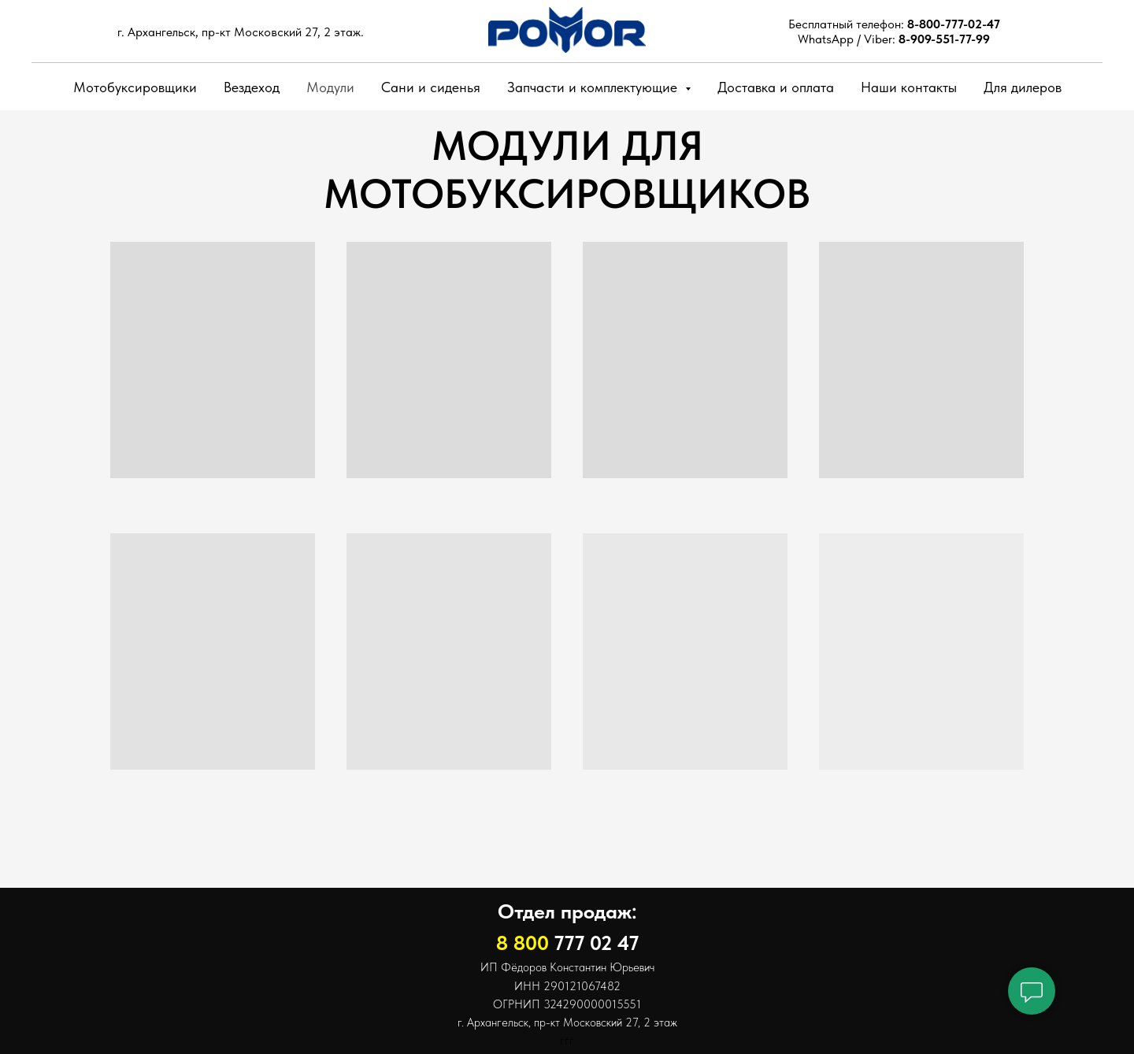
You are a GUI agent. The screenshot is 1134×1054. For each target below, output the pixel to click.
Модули (330, 87)
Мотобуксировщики (135, 87)
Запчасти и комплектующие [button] (594, 87)
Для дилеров (1023, 87)
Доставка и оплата (775, 87)
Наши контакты (909, 87)
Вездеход (252, 87)
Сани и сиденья (430, 87)
